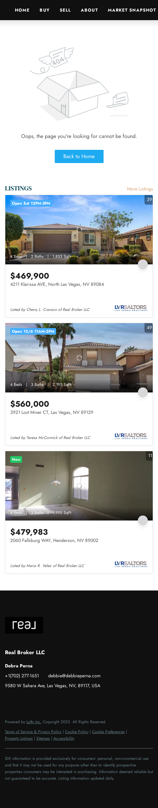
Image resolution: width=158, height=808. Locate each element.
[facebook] (10, 700)
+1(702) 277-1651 (22, 675)
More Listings (140, 188)
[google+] (63, 700)
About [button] (89, 10)
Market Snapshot (132, 10)
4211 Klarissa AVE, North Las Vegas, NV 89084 (57, 284)
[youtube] (49, 700)
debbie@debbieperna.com (74, 675)
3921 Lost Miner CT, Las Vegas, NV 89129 (51, 412)
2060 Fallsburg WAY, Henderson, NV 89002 (54, 540)
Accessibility (63, 738)
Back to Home (79, 156)
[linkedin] (23, 700)
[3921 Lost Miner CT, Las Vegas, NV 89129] (79, 357)
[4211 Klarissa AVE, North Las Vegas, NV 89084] (79, 229)
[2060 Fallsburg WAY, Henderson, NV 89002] (79, 486)
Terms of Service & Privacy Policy (33, 732)
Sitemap (43, 738)
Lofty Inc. (34, 722)
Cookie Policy (76, 732)
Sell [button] (65, 10)
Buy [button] (44, 10)
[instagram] (36, 700)
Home (22, 10)
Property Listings (19, 738)
